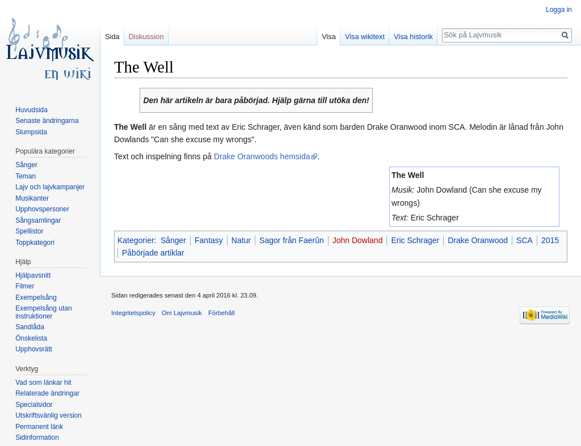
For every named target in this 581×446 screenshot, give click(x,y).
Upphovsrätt (33, 349)
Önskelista (31, 338)
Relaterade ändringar (47, 393)
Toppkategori (34, 243)
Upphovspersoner (42, 209)
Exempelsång (36, 297)
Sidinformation (37, 437)
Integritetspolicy (133, 312)
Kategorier (135, 240)
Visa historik (413, 36)
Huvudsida (31, 110)
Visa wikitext (365, 36)
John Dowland (357, 240)
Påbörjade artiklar (153, 252)
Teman (25, 176)
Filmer (24, 286)
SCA (524, 240)
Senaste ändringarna (46, 121)
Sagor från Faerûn (291, 240)
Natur (241, 240)
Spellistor (29, 231)
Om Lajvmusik (182, 312)
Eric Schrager (415, 240)
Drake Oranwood (478, 240)
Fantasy (209, 240)
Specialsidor (33, 405)
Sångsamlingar (38, 220)
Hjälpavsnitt (32, 275)
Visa (329, 36)
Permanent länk (39, 427)
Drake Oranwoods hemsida (262, 156)
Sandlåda (29, 327)
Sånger (173, 240)
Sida (112, 36)
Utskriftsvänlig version (48, 415)
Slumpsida (31, 132)
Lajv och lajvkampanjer (50, 187)
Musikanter (32, 198)
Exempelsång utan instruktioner (43, 312)
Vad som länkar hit (43, 382)
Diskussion (146, 36)
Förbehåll (221, 312)
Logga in (559, 10)
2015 (550, 240)
